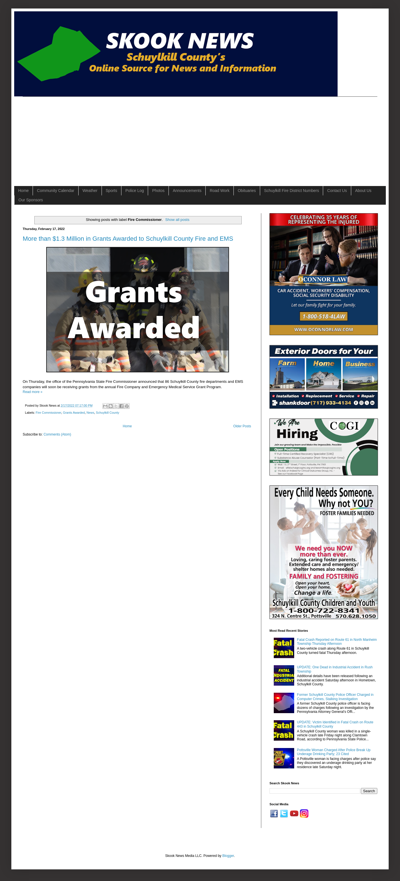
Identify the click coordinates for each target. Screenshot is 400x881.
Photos (158, 190)
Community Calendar (55, 190)
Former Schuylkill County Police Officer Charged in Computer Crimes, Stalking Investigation (335, 697)
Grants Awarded (74, 412)
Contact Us (337, 190)
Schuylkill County (107, 412)
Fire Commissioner (48, 412)
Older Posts (242, 426)
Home (23, 190)
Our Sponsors (30, 200)
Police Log (134, 190)
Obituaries (247, 190)
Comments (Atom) (57, 434)
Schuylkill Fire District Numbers (291, 190)
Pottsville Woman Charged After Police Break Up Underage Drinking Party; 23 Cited (333, 752)
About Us (363, 190)
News (90, 412)
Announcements (187, 190)
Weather (90, 190)
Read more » (32, 392)
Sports (111, 190)
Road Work (220, 190)
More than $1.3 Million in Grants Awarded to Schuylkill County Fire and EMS (128, 238)
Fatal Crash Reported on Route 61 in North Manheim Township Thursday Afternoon (337, 642)
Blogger (228, 856)
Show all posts (177, 219)
